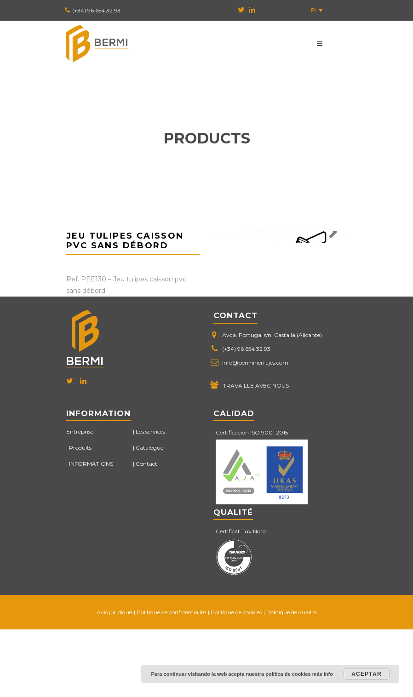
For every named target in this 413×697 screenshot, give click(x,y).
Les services (150, 499)
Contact (146, 531)
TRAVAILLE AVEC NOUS (256, 453)
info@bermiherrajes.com (255, 430)
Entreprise (79, 499)
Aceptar (366, 674)
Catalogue (149, 515)
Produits (80, 515)
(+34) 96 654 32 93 (96, 10)
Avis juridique (114, 679)
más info (322, 674)
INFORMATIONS (91, 531)
